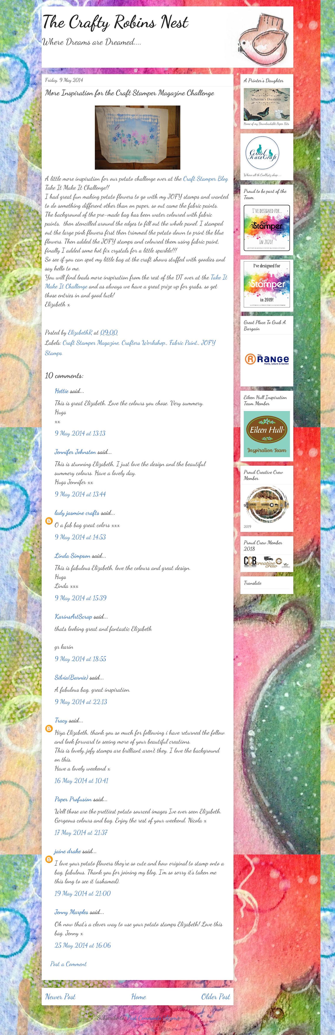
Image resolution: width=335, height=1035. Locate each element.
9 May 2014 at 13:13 (80, 433)
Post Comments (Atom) (152, 1017)
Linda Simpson (72, 555)
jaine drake (68, 851)
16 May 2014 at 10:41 (81, 780)
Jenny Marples (71, 912)
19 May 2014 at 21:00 (83, 893)
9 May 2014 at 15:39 (80, 598)
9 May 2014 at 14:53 (80, 537)
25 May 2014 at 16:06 (83, 945)
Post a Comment (68, 963)
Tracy (62, 720)
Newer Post (60, 996)
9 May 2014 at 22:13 (81, 701)
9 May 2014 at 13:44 (80, 494)
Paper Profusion (73, 799)
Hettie (61, 391)
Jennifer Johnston (75, 451)
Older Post (215, 996)
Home (138, 996)
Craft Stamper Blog (205, 178)
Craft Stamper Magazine (91, 342)
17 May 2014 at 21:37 (81, 832)
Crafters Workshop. (144, 342)
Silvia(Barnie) (71, 677)
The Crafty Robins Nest (115, 21)
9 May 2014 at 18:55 (80, 658)
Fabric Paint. (183, 342)
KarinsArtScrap (73, 616)
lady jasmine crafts (77, 512)
